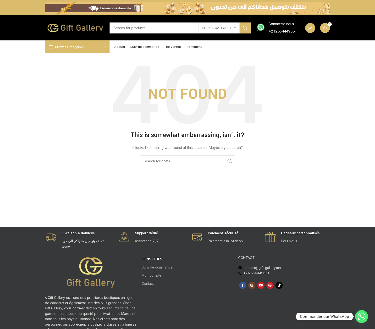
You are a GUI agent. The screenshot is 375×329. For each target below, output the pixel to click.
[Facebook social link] (242, 285)
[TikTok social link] (279, 285)
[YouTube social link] (261, 285)
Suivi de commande (157, 267)
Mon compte (151, 275)
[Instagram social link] (251, 285)
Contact (148, 283)
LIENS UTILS (152, 259)
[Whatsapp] (361, 316)
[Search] (180, 27)
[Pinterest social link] (270, 285)
